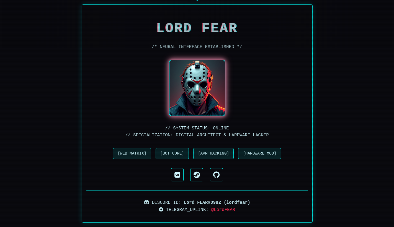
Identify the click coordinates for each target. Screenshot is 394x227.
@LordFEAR (223, 209)
